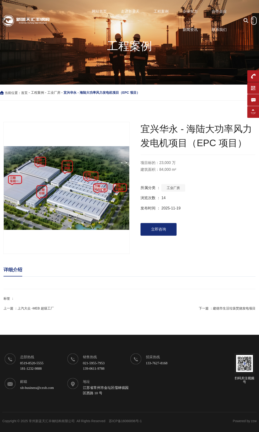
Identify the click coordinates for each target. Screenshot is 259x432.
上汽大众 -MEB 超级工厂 (36, 308)
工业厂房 (53, 92)
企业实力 (190, 11)
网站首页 (99, 11)
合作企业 (219, 11)
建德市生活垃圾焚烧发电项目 (234, 308)
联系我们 (219, 30)
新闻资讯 (190, 30)
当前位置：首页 (17, 93)
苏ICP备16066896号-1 (125, 421)
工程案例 (161, 11)
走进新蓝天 (130, 11)
